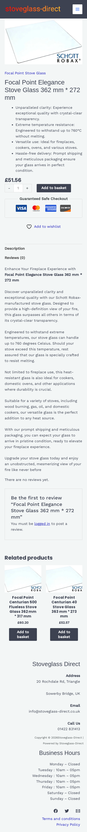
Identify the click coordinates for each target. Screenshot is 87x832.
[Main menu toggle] (77, 9)
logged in (42, 524)
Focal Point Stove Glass (25, 73)
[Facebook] (56, 811)
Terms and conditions (61, 819)
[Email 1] (78, 811)
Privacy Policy (68, 825)
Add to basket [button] (23, 634)
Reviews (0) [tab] (15, 258)
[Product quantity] (18, 188)
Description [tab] (15, 248)
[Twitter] (67, 811)
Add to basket (53, 188)
